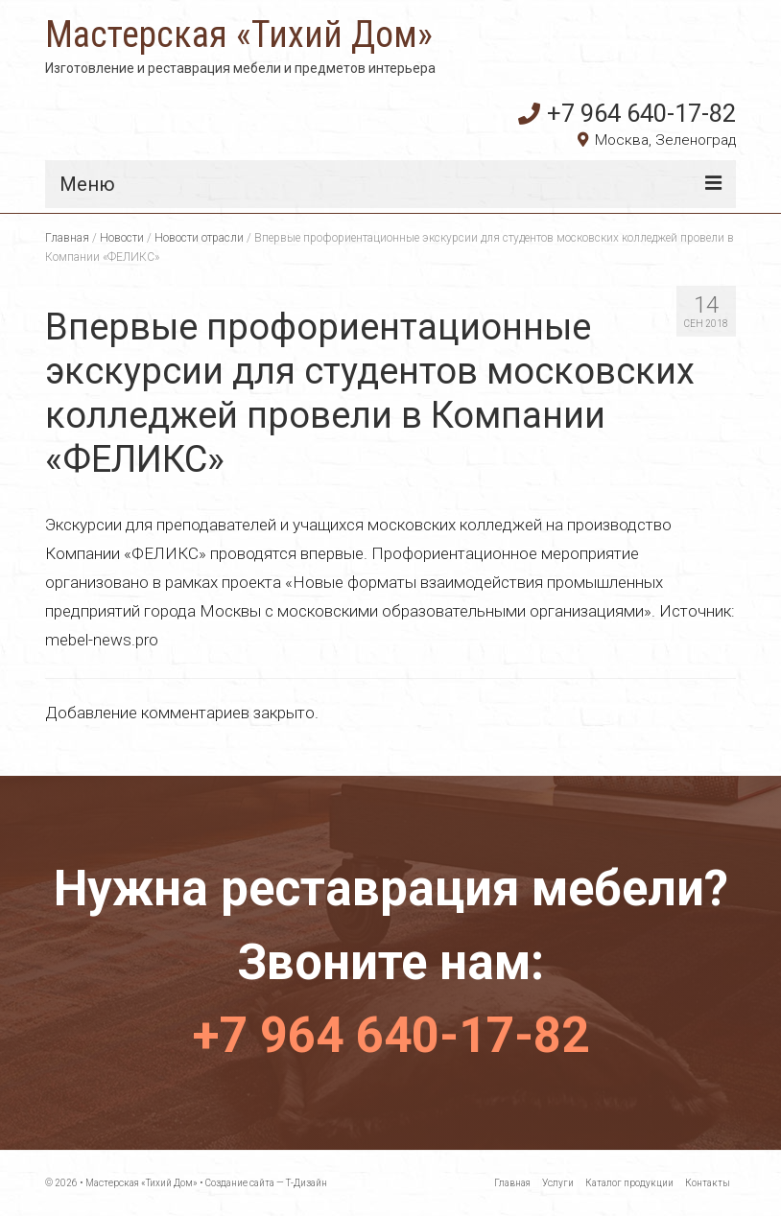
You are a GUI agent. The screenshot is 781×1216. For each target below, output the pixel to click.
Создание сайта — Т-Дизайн (266, 1183)
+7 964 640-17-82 (627, 113)
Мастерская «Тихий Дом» (239, 34)
